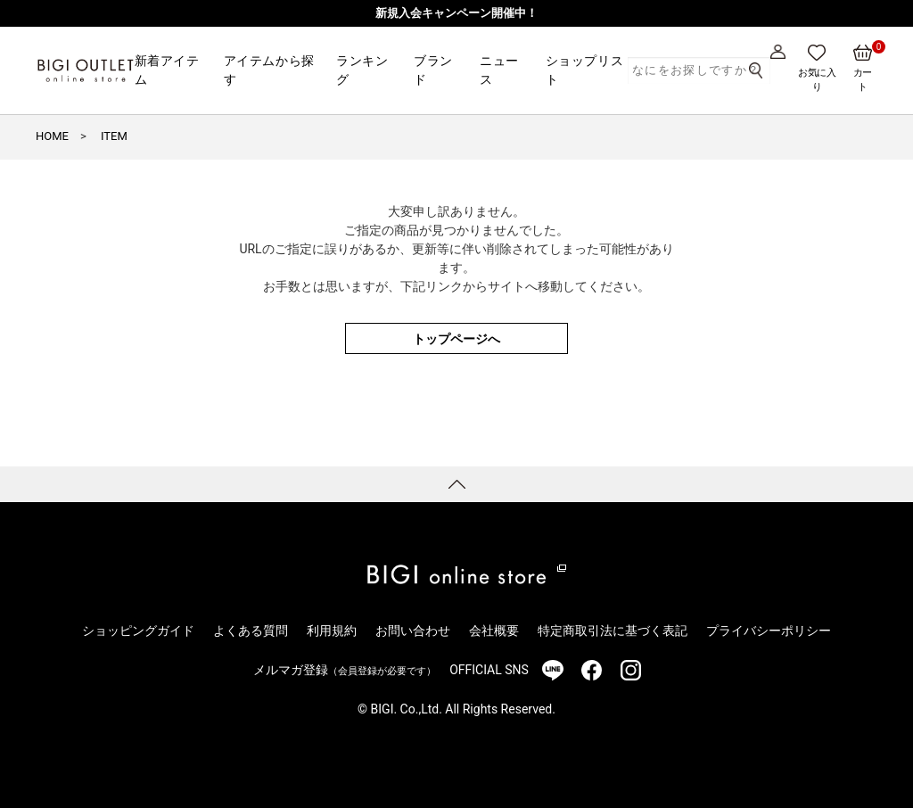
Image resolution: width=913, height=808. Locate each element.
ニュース (499, 70)
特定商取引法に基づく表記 (612, 630)
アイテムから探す (269, 70)
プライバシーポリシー (768, 630)
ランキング (362, 70)
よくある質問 (250, 630)
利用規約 (332, 630)
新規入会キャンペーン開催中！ (456, 13)
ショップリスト (584, 70)
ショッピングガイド (138, 630)
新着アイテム (167, 70)
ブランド (433, 70)
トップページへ (456, 339)
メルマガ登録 (344, 670)
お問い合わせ (412, 630)
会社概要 (494, 630)
